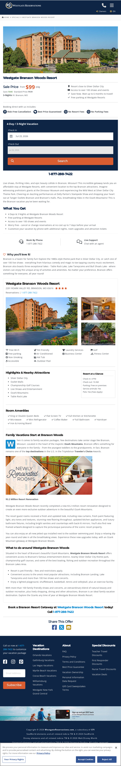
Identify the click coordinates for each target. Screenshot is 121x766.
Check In (12, 130)
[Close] (116, 748)
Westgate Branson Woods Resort (80, 607)
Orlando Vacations (42, 655)
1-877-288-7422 (29, 292)
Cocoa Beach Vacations (44, 675)
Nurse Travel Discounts (104, 669)
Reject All (107, 759)
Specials (16, 17)
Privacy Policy (69, 656)
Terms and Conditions (73, 661)
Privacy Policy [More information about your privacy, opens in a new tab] (43, 753)
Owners (102, 11)
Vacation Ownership (72, 672)
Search (39, 161)
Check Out (13, 144)
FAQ (64, 651)
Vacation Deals (99, 674)
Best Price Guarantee (73, 667)
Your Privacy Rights (14, 759)
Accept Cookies (85, 759)
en (112, 11)
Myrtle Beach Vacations (45, 670)
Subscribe (14, 685)
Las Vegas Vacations (43, 665)
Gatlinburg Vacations (43, 660)
